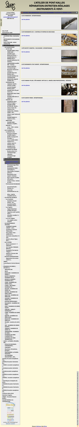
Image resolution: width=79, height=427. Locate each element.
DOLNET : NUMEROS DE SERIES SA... (11, 289)
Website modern (10, 423)
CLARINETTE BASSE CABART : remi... (11, 227)
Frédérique (38, 426)
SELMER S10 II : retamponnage (12, 147)
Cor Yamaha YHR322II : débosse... (12, 247)
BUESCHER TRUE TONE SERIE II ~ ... (13, 94)
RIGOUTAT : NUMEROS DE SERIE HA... (12, 319)
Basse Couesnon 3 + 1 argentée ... (12, 244)
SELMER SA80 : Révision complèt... (13, 122)
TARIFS (6, 261)
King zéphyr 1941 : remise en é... (11, 233)
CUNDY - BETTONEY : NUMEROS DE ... (10, 286)
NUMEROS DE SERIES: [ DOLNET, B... (10, 267)
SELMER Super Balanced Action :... (13, 54)
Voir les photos (26, 52)
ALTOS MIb (9, 49)
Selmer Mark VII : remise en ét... (12, 108)
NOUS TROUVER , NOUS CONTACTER (10, 43)
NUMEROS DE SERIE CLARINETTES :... (10, 335)
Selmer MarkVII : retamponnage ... (12, 67)
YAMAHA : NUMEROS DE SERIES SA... (11, 329)
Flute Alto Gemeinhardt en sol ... (13, 191)
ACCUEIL (5, 34)
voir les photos (26, 19)
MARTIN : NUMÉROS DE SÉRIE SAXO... (11, 316)
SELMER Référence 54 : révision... (13, 60)
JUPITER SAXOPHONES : (12, 301)
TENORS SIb (10, 100)
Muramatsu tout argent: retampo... (12, 175)
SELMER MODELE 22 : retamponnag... (8, 400)
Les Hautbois (10, 199)
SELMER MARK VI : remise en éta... (12, 118)
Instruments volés (7, 32)
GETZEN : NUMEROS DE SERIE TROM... (11, 292)
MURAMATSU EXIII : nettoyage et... (12, 168)
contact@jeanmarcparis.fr (10, 17)
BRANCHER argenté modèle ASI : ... (12, 79)
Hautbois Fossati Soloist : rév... (11, 201)
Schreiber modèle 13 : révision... (13, 215)
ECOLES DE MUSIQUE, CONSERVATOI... (10, 344)
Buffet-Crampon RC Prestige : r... (12, 137)
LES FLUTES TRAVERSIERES (12, 159)
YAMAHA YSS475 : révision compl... (12, 84)
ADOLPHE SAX (9, 269)
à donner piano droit (8, 393)
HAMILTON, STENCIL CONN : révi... (13, 111)
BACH (7, 271)
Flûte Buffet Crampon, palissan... (13, 172)
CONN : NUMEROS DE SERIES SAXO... (10, 283)
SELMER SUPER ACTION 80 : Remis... (13, 105)
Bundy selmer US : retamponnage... (12, 151)
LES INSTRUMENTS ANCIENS (10, 223)
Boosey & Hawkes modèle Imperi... (12, 134)
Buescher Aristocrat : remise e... (13, 70)
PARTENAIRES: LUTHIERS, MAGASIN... (12, 352)
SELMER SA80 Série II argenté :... (13, 97)
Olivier (45, 426)
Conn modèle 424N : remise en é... (12, 140)
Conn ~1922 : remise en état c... (12, 127)
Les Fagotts (10, 207)
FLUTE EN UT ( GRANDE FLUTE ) (63, 12)
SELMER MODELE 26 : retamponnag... (13, 76)
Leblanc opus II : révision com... (11, 143)
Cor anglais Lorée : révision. (12, 220)
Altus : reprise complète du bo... (12, 195)
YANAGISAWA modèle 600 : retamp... (13, 64)
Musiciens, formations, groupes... (11, 349)
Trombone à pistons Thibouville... (11, 230)
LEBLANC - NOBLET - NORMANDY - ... (10, 310)
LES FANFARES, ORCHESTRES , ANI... (11, 356)
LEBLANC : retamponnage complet (11, 156)
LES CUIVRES (9, 242)
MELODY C (9, 125)
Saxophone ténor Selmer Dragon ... (12, 102)
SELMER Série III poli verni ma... (13, 91)
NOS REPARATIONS (9, 45)
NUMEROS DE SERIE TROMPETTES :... (10, 338)
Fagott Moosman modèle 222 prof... (12, 209)
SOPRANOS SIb (10, 82)
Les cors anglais (11, 218)
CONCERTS (8, 347)
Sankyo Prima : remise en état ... (13, 181)
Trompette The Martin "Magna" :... (12, 251)
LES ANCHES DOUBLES (11, 197)
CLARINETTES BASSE (12, 149)
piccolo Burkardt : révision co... (12, 187)
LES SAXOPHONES (10, 47)
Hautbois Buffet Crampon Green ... (12, 204)
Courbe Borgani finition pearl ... (12, 87)
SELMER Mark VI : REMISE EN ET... (12, 57)
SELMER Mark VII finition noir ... (12, 73)
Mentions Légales (7, 395)
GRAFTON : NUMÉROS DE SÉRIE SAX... (11, 295)
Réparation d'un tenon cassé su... (12, 259)
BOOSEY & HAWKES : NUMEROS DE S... (10, 279)
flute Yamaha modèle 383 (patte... (13, 178)
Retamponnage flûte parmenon (13, 165)
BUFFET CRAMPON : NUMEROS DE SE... (10, 276)
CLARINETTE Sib (11, 132)
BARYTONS (9, 120)
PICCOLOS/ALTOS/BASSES (13, 184)
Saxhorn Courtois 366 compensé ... (12, 254)
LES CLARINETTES (10, 130)
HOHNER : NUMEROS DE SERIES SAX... (11, 298)
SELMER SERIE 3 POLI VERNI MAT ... (13, 51)
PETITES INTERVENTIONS (12, 256)
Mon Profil (5, 31)
